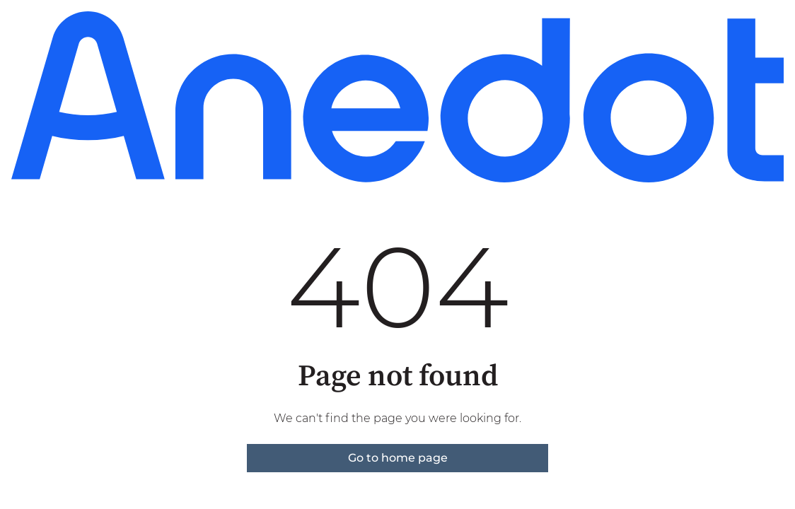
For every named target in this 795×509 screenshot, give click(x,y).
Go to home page (398, 457)
